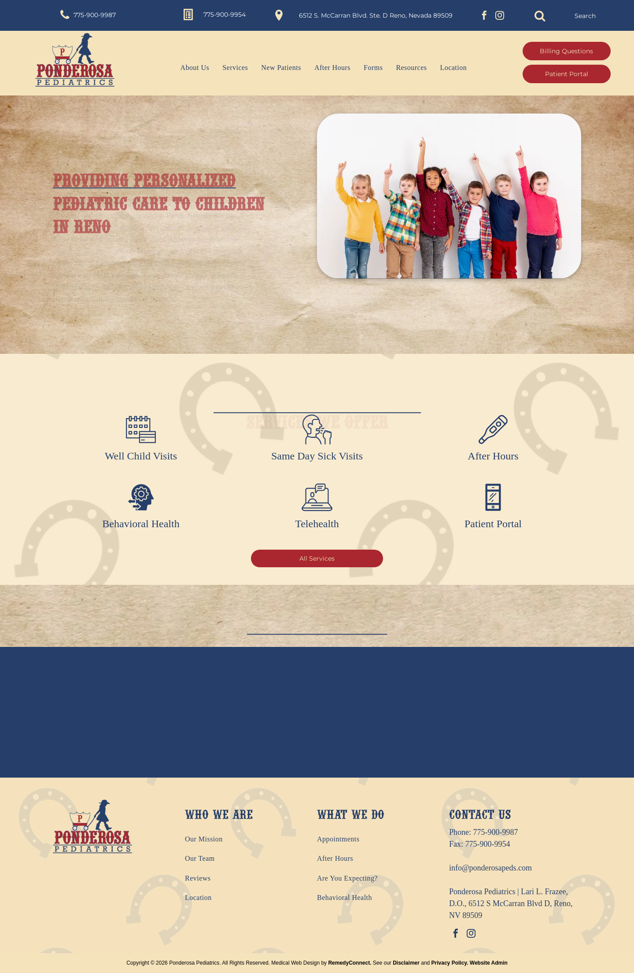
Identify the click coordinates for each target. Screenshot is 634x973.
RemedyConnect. (349, 963)
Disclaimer (406, 963)
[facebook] (484, 16)
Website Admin (489, 963)
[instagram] (499, 16)
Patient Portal (493, 523)
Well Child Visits (141, 456)
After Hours (493, 456)
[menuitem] (188, 67)
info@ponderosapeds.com (490, 867)
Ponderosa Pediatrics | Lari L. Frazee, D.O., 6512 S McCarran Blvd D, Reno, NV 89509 (510, 903)
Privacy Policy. (449, 963)
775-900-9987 (495, 832)
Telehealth (317, 523)
